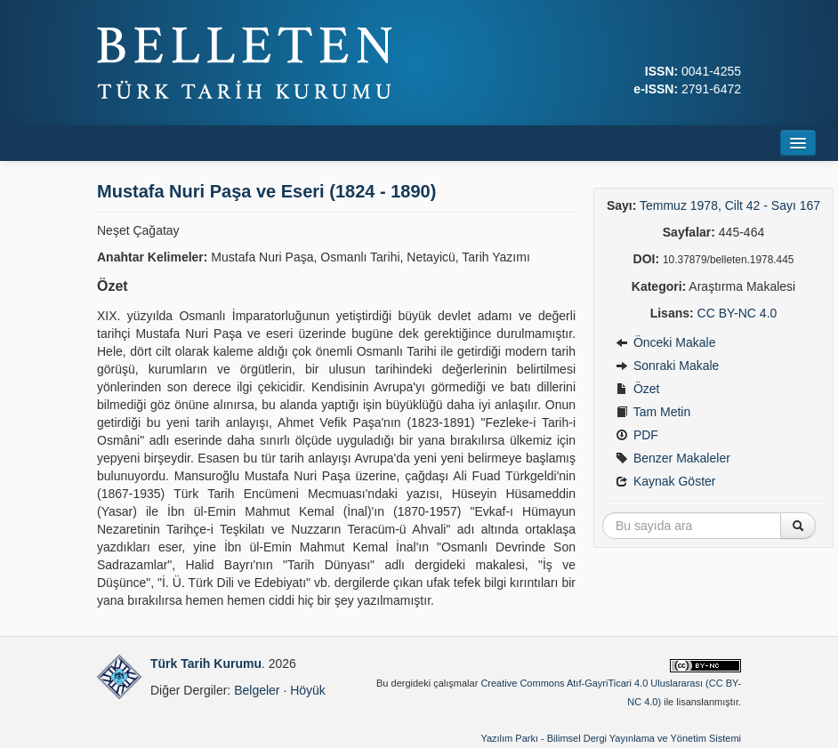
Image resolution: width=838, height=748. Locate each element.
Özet (637, 389)
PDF (637, 435)
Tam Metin (653, 412)
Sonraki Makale (667, 365)
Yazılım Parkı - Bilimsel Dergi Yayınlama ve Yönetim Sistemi (610, 738)
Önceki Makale (665, 342)
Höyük (308, 690)
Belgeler (256, 690)
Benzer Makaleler (673, 458)
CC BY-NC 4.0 (737, 313)
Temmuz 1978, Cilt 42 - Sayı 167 (730, 205)
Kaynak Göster (666, 481)
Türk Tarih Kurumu (206, 663)
